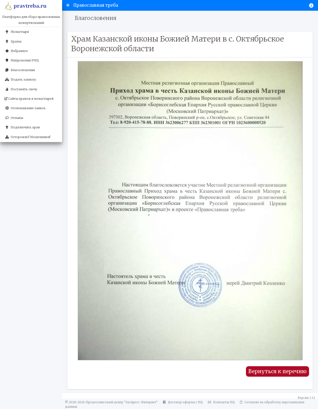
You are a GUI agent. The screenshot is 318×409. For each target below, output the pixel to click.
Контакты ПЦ (220, 402)
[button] (68, 5)
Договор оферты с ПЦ (182, 402)
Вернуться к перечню (277, 371)
